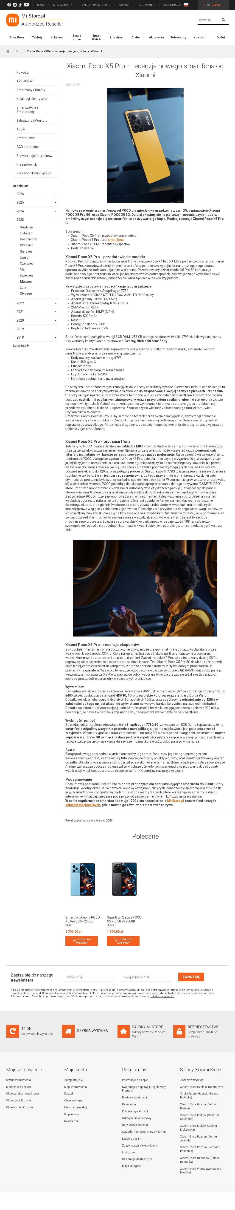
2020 (20, 320)
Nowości (199, 37)
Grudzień (26, 227)
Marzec (26, 281)
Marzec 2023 (104, 820)
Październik (28, 239)
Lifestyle (116, 37)
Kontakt (125, 5)
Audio (135, 37)
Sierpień (26, 251)
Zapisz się (191, 977)
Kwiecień (26, 275)
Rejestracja (172, 4)
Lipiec (24, 257)
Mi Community (63, 5)
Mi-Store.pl (176, 801)
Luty (23, 287)
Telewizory (178, 37)
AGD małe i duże (28, 147)
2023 (20, 220)
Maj (22, 269)
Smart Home (77, 37)
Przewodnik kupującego (34, 173)
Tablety (37, 37)
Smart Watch (96, 37)
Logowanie (147, 4)
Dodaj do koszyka (83, 941)
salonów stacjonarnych (83, 805)
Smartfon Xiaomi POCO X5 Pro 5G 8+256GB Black (124, 921)
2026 (20, 194)
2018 (20, 337)
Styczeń (26, 293)
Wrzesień (27, 245)
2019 (20, 329)
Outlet (221, 37)
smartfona (116, 240)
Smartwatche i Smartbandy (27, 109)
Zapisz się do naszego (32, 977)
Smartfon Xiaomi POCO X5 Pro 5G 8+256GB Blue (82, 921)
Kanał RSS (21, 345)
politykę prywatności (162, 996)
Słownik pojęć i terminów (34, 156)
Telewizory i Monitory (32, 120)
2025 (20, 202)
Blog (40, 5)
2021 (20, 312)
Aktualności (25, 81)
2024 (20, 211)
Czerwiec (27, 263)
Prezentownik (27, 164)
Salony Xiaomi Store (96, 5)
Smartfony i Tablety (31, 90)
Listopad (26, 233)
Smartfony (17, 37)
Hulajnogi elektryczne (32, 99)
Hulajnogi (57, 37)
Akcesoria (156, 37)
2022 (20, 303)
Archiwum (20, 186)
